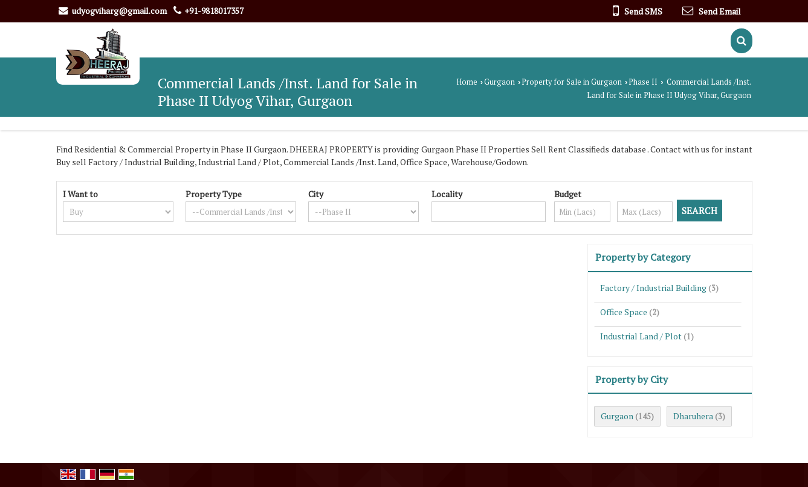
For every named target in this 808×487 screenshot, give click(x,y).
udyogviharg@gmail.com (119, 10)
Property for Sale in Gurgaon (572, 82)
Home (466, 82)
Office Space (623, 312)
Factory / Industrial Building (653, 287)
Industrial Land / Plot (641, 336)
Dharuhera (693, 416)
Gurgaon (499, 82)
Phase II (643, 82)
